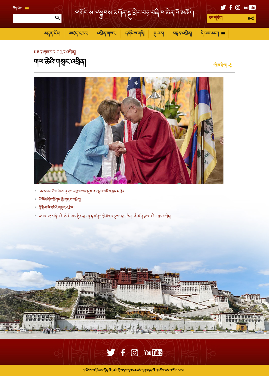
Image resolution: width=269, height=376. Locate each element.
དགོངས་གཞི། (134, 34)
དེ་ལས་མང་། (213, 34)
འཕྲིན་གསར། (106, 34)
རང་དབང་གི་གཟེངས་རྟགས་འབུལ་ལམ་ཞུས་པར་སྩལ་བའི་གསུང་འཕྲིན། (82, 191)
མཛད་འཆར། (78, 34)
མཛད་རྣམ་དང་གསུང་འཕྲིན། (55, 52)
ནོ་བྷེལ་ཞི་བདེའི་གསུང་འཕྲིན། (56, 208)
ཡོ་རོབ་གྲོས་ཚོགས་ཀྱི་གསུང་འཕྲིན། (60, 200)
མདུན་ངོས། (52, 34)
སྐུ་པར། (158, 34)
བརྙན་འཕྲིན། (182, 34)
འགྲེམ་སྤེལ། (219, 65)
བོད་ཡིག (21, 9)
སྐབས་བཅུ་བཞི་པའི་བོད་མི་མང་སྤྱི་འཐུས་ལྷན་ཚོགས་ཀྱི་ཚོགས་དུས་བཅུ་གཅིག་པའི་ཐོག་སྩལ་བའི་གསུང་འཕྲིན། (105, 216)
